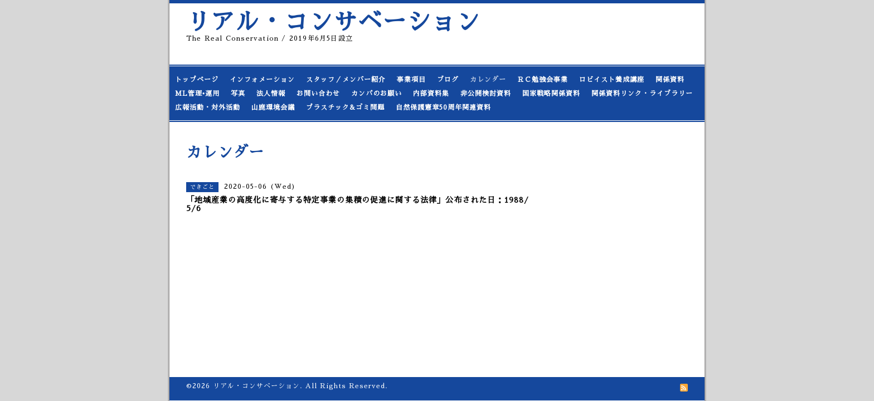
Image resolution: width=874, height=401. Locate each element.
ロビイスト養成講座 (611, 79)
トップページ (197, 79)
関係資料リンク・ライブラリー (642, 93)
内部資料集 (431, 93)
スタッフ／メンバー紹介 (346, 79)
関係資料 (670, 79)
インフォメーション (262, 79)
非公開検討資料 (485, 93)
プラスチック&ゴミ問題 (345, 107)
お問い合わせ (318, 93)
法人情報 (270, 93)
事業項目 (411, 79)
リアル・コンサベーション (333, 22)
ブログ (448, 79)
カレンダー (488, 79)
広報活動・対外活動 (207, 107)
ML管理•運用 (197, 93)
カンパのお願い (376, 93)
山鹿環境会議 (273, 107)
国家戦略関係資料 (551, 93)
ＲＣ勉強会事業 (542, 79)
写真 (238, 93)
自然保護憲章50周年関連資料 (443, 107)
